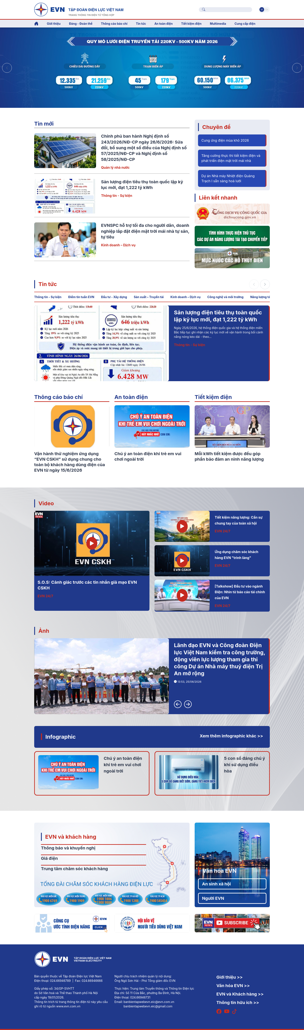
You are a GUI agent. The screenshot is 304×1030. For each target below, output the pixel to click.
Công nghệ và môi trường (225, 297)
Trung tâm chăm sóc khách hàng (74, 868)
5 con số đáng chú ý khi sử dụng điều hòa (244, 765)
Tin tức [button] (141, 23)
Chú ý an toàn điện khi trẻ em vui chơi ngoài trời (123, 765)
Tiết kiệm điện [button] (191, 23)
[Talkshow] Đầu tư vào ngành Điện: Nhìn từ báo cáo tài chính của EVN (240, 592)
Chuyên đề (216, 127)
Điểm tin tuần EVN (81, 297)
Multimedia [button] (218, 23)
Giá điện (49, 858)
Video (46, 503)
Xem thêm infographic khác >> (231, 735)
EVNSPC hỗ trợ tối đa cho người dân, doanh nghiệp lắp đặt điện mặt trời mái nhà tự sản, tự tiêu (145, 231)
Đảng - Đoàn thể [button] (80, 23)
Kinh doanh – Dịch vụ (118, 245)
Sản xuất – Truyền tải (149, 297)
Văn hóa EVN (219, 870)
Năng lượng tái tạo (263, 297)
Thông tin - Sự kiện (116, 195)
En (267, 9)
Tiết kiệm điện (213, 397)
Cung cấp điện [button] (245, 23)
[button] (297, 68)
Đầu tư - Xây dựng (114, 297)
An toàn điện (131, 397)
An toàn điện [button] (163, 23)
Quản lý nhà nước (115, 167)
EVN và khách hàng (70, 836)
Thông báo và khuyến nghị (68, 848)
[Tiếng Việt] (78, 9)
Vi (261, 9)
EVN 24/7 (45, 596)
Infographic (60, 736)
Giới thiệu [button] (54, 23)
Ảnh (43, 630)
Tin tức (47, 284)
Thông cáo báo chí (114, 23)
